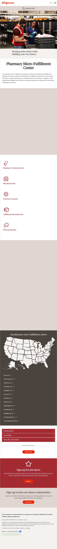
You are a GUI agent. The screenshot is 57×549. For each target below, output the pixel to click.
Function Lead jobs (10, 199)
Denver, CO (7, 394)
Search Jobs (30, 8)
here (29, 528)
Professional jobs (9, 230)
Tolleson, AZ (7, 383)
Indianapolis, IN (8, 406)
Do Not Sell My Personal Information (11, 534)
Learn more (28, 502)
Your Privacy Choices (14, 531)
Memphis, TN (8, 390)
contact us (15, 516)
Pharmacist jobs (9, 183)
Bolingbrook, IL (8, 413)
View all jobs (28, 452)
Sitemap (4, 531)
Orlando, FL (7, 398)
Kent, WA (6, 375)
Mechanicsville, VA (9, 417)
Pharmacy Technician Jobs (13, 168)
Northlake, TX (8, 387)
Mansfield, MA (8, 409)
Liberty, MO (7, 402)
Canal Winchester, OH (10, 421)
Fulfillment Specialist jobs (13, 214)
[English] (51, 3)
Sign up (28, 481)
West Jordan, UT (9, 379)
